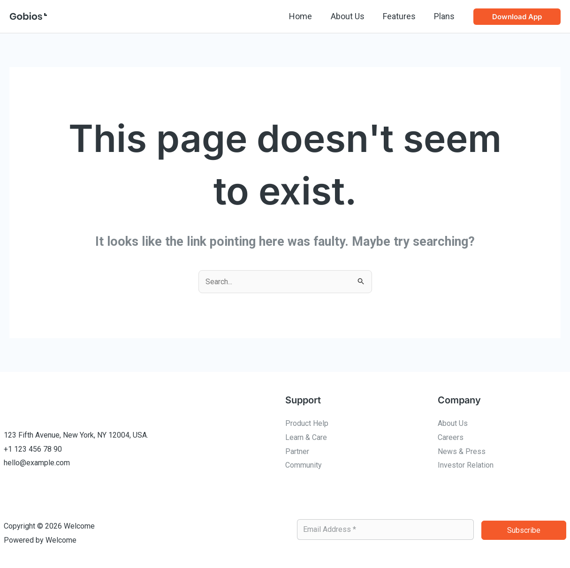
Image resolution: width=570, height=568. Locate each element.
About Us (351, 16)
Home (306, 16)
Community (303, 465)
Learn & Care (306, 437)
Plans (445, 16)
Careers (451, 437)
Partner (297, 451)
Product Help (306, 423)
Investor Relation (466, 465)
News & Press (462, 451)
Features (401, 16)
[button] (517, 16)
